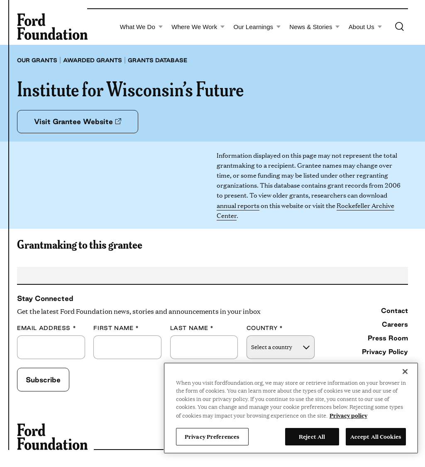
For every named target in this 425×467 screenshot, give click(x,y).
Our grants (37, 60)
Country (265, 328)
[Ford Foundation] (52, 26)
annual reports (238, 205)
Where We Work (198, 27)
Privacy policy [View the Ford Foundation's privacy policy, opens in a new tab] (348, 415)
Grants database (157, 60)
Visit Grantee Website (77, 121)
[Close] (405, 371)
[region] (291, 408)
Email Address (46, 328)
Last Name (192, 328)
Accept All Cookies (375, 436)
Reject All (312, 436)
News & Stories (314, 27)
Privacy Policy (385, 351)
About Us (365, 27)
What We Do (141, 27)
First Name (116, 328)
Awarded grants (92, 60)
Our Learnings (257, 27)
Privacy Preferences (212, 436)
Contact (394, 310)
